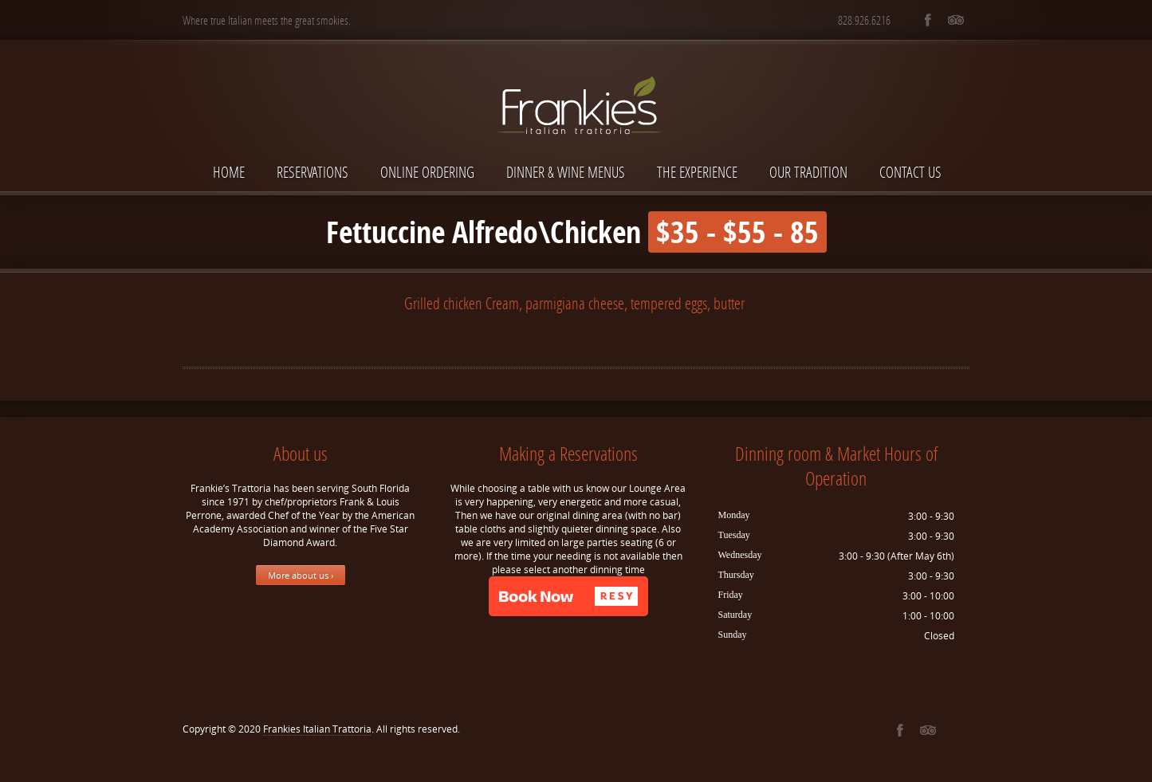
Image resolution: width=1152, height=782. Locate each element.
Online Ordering (427, 172)
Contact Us (910, 172)
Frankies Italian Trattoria (317, 729)
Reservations (312, 172)
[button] (568, 596)
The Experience (697, 172)
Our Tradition (808, 172)
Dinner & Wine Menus (565, 172)
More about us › (300, 575)
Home (229, 172)
